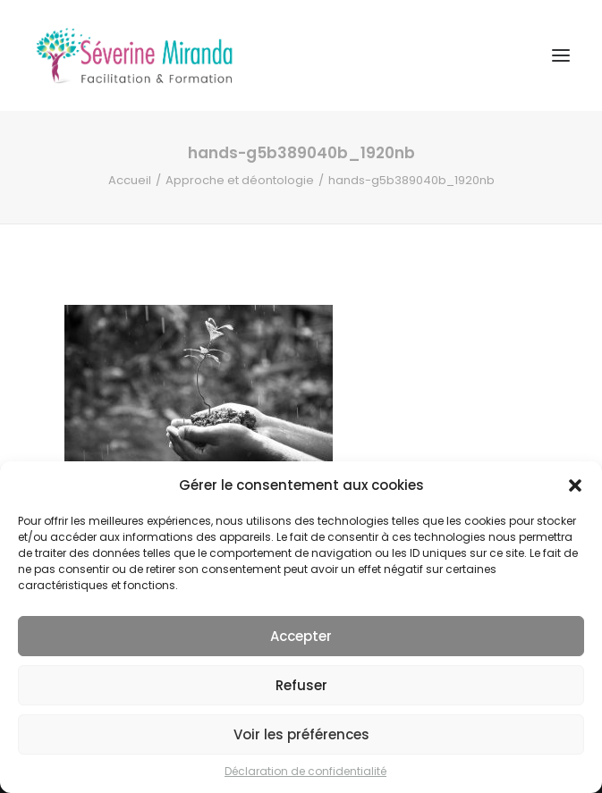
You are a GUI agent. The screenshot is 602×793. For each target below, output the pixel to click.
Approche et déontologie (239, 180)
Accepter (301, 636)
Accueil (129, 180)
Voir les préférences (301, 734)
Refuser (301, 685)
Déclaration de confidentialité (305, 771)
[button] (575, 485)
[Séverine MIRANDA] (134, 55)
